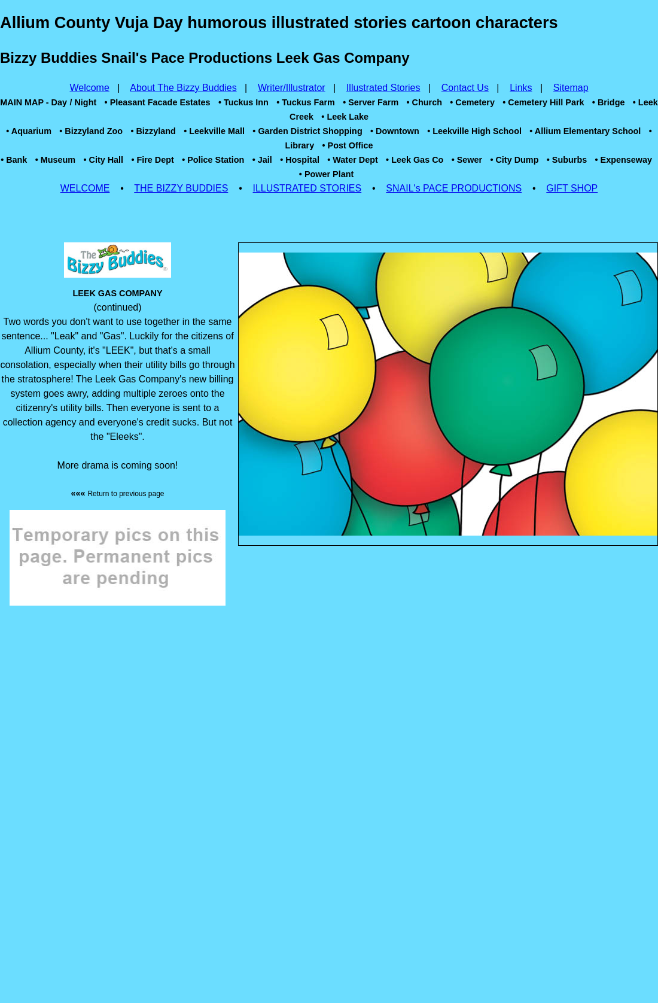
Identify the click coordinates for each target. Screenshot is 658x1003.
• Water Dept (352, 160)
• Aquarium (28, 131)
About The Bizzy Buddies (183, 88)
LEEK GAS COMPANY (117, 293)
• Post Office (347, 145)
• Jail (262, 160)
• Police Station (213, 160)
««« (117, 493)
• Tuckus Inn (243, 102)
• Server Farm (370, 102)
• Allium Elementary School (585, 131)
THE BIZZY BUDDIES (181, 188)
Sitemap (571, 88)
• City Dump (514, 160)
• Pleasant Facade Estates (158, 102)
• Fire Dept (152, 160)
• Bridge (608, 102)
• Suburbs (567, 160)
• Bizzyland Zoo (91, 131)
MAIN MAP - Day (33, 102)
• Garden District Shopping (307, 131)
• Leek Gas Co (414, 160)
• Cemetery (472, 102)
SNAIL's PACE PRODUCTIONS (454, 188)
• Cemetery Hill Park (543, 102)
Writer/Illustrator (291, 88)
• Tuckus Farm (305, 102)
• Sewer (467, 160)
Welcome (89, 88)
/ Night (82, 102)
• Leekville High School (474, 131)
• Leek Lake (344, 116)
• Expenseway (623, 160)
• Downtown (394, 131)
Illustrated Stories (383, 88)
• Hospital (299, 160)
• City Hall (103, 160)
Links (521, 88)
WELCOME (85, 188)
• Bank (14, 160)
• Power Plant (326, 174)
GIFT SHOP (572, 188)
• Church (424, 102)
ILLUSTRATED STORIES (307, 188)
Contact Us (465, 88)
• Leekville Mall (214, 131)
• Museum (55, 160)
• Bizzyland (152, 131)
